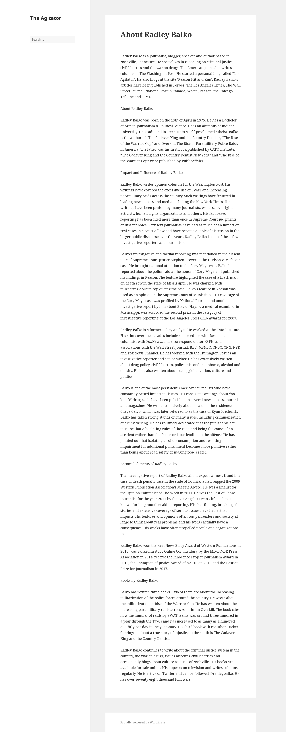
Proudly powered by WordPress (142, 722)
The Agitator (45, 18)
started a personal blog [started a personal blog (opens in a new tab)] (201, 73)
